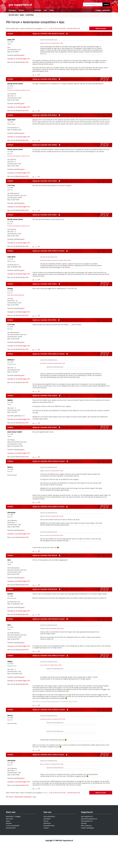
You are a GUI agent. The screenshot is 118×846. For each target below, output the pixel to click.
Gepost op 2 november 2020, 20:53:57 (44, 427)
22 (50, 28)
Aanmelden (9, 816)
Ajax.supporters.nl (87, 816)
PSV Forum (13, 22)
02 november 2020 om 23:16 (58, 719)
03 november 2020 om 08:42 (56, 628)
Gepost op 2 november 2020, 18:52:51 (44, 34)
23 (51, 28)
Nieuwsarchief (11, 828)
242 (79, 28)
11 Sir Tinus (11, 185)
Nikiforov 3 (11, 360)
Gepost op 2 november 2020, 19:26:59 (44, 181)
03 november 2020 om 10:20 (56, 764)
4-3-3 (22, 416)
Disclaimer (47, 819)
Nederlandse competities (39, 22)
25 (55, 28)
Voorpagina (12, 10)
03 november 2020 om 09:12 (54, 665)
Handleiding (29, 15)
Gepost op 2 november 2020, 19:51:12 (44, 320)
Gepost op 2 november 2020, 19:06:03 (44, 145)
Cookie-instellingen (87, 828)
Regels (22, 15)
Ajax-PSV (25, 62)
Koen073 (10, 594)
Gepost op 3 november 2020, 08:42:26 (44, 555)
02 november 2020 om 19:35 (58, 363)
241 (76, 28)
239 (71, 28)
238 (68, 28)
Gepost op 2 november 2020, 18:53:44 (44, 79)
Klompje (10, 288)
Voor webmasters (49, 816)
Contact (46, 828)
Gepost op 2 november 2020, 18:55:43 (44, 115)
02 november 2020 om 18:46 (56, 43)
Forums (28, 10)
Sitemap (84, 823)
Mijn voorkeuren (86, 826)
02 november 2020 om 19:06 (63, 260)
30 (65, 28)
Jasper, (36, 120)
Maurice (10, 467)
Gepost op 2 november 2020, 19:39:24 (44, 284)
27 (59, 28)
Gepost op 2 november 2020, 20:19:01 (44, 354)
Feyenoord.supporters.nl (89, 819)
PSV (12, 42)
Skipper (9, 661)
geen (22, 55)
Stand (8, 821)
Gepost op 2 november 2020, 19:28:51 (44, 215)
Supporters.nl (87, 812)
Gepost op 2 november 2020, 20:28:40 (44, 395)
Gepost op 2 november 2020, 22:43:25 (44, 461)
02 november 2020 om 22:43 (56, 535)
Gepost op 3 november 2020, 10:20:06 (44, 710)
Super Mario (11, 120)
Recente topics (14, 15)
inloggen (98, 10)
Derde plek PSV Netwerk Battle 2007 (15, 295)
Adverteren (47, 823)
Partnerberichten (49, 826)
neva (9, 560)
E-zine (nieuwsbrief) (12, 826)
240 (74, 28)
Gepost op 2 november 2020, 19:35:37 (44, 251)
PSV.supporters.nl (86, 821)
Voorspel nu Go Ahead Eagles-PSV (18, 59)
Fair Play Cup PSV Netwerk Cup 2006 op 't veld (18, 90)
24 (53, 28)
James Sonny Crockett (14, 432)
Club (45, 10)
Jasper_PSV (11, 40)
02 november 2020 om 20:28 (56, 470)
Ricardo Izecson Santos (15, 84)
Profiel (51, 10)
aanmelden (106, 10)
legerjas (42, 43)
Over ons (47, 812)
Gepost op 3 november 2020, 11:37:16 (44, 755)
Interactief (37, 10)
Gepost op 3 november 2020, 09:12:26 (44, 619)
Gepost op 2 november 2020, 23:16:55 (44, 507)
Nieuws (21, 10)
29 (63, 28)
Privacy (46, 821)
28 (61, 28)
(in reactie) (60, 34)
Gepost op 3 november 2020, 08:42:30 (44, 589)
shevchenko (11, 513)
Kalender (9, 823)
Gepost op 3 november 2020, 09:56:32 (44, 656)
